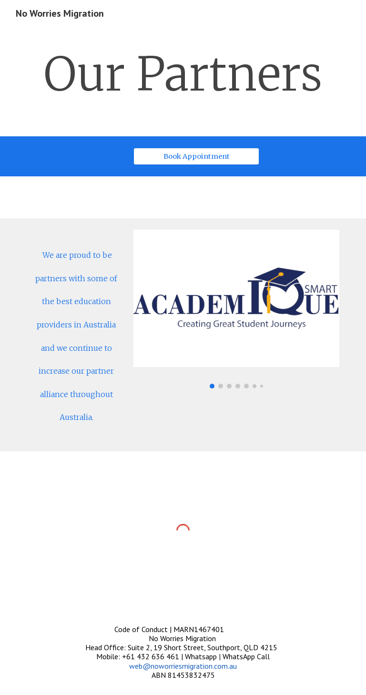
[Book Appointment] (196, 156)
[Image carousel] (236, 309)
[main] (183, 75)
